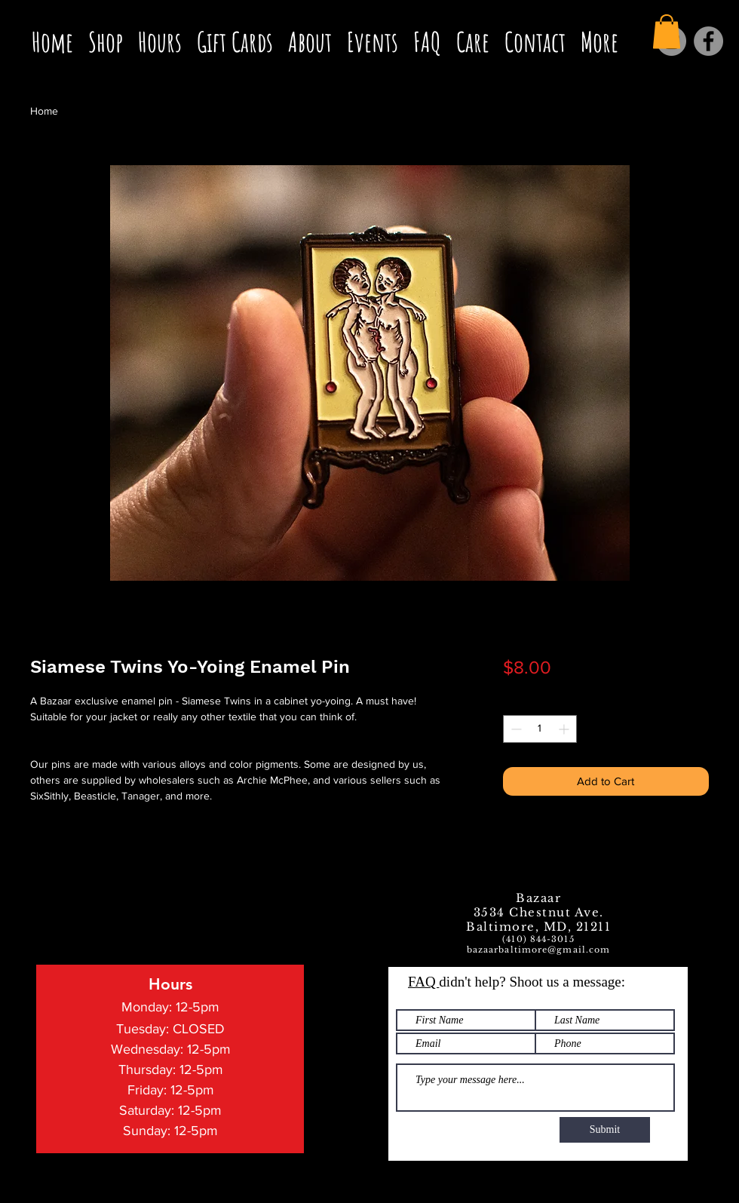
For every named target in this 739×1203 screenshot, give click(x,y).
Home (44, 111)
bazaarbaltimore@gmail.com (539, 949)
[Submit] (605, 1130)
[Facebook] (708, 41)
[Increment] (565, 729)
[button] (666, 31)
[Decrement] (514, 729)
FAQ (423, 982)
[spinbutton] (540, 729)
